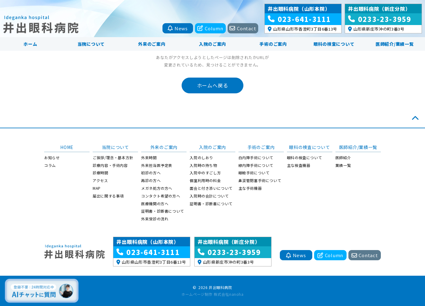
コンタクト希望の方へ (160, 195)
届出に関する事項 (108, 195)
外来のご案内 (151, 44)
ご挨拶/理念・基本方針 (113, 157)
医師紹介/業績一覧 (395, 44)
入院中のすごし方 (205, 172)
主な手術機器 (250, 188)
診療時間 (100, 172)
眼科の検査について (333, 44)
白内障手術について (255, 157)
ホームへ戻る (212, 85)
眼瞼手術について (254, 172)
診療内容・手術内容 (110, 165)
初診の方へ (151, 172)
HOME (67, 147)
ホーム (30, 44)
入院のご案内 (212, 44)
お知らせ (52, 157)
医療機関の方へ (154, 203)
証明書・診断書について (162, 211)
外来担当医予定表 (156, 165)
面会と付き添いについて (211, 188)
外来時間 (149, 157)
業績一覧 (343, 165)
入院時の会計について (209, 195)
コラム (50, 165)
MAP (97, 188)
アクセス (100, 180)
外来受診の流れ (154, 218)
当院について (91, 44)
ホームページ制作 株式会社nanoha (212, 294)
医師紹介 (343, 157)
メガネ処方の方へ (156, 188)
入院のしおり (201, 157)
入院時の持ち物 (203, 165)
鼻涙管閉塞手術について (259, 180)
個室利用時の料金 (205, 180)
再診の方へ (151, 180)
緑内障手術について (255, 165)
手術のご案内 (273, 44)
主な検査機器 (298, 165)
